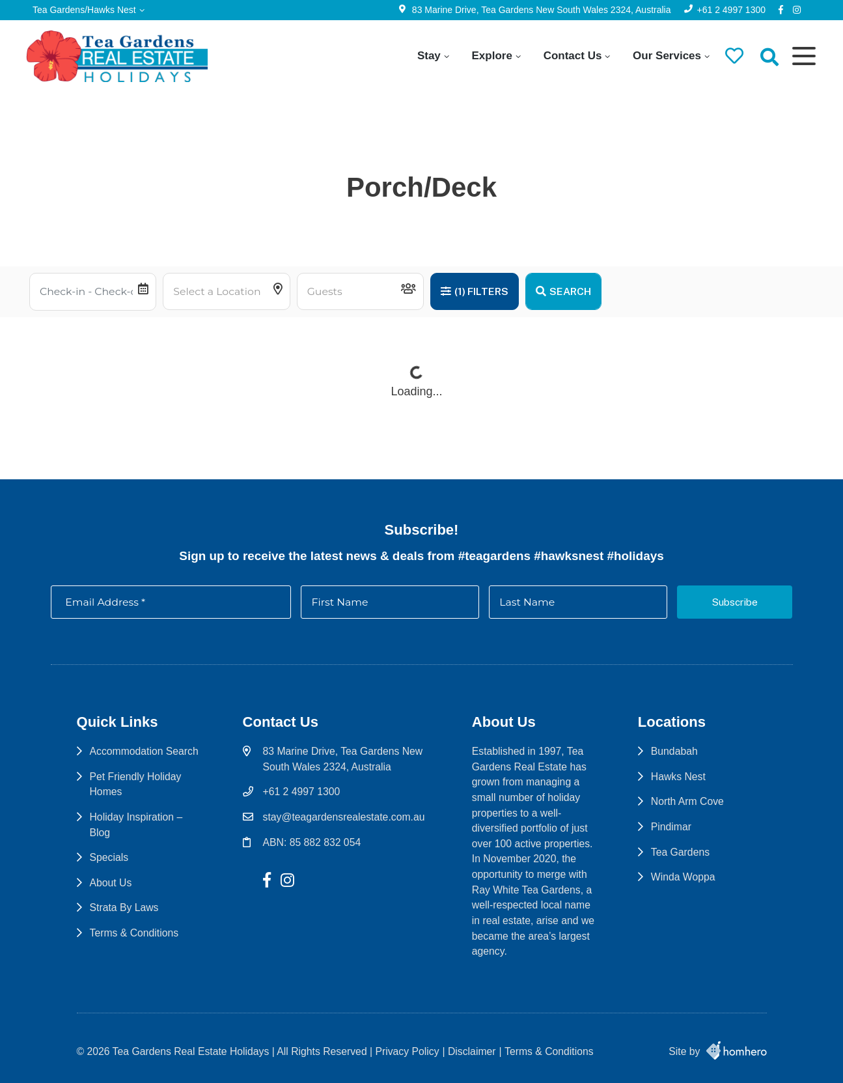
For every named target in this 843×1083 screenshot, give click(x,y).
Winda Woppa (683, 876)
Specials (109, 857)
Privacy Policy (407, 1051)
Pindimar (671, 826)
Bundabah (674, 751)
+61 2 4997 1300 (731, 10)
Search (563, 291)
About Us (111, 882)
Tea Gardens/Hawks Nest (84, 10)
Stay (429, 55)
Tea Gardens (680, 852)
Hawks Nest (678, 776)
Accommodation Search (144, 751)
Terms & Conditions (134, 932)
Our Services (667, 55)
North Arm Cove (687, 801)
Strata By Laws (124, 907)
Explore (492, 55)
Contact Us (573, 55)
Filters (474, 291)
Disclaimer (472, 1051)
